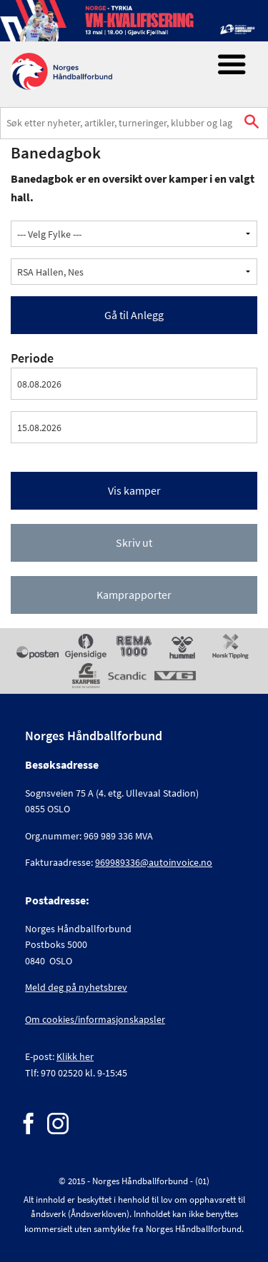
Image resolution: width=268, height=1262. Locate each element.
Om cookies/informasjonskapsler (95, 1019)
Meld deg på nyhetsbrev (76, 987)
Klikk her (75, 1056)
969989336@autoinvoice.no (153, 862)
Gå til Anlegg (134, 315)
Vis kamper (134, 490)
